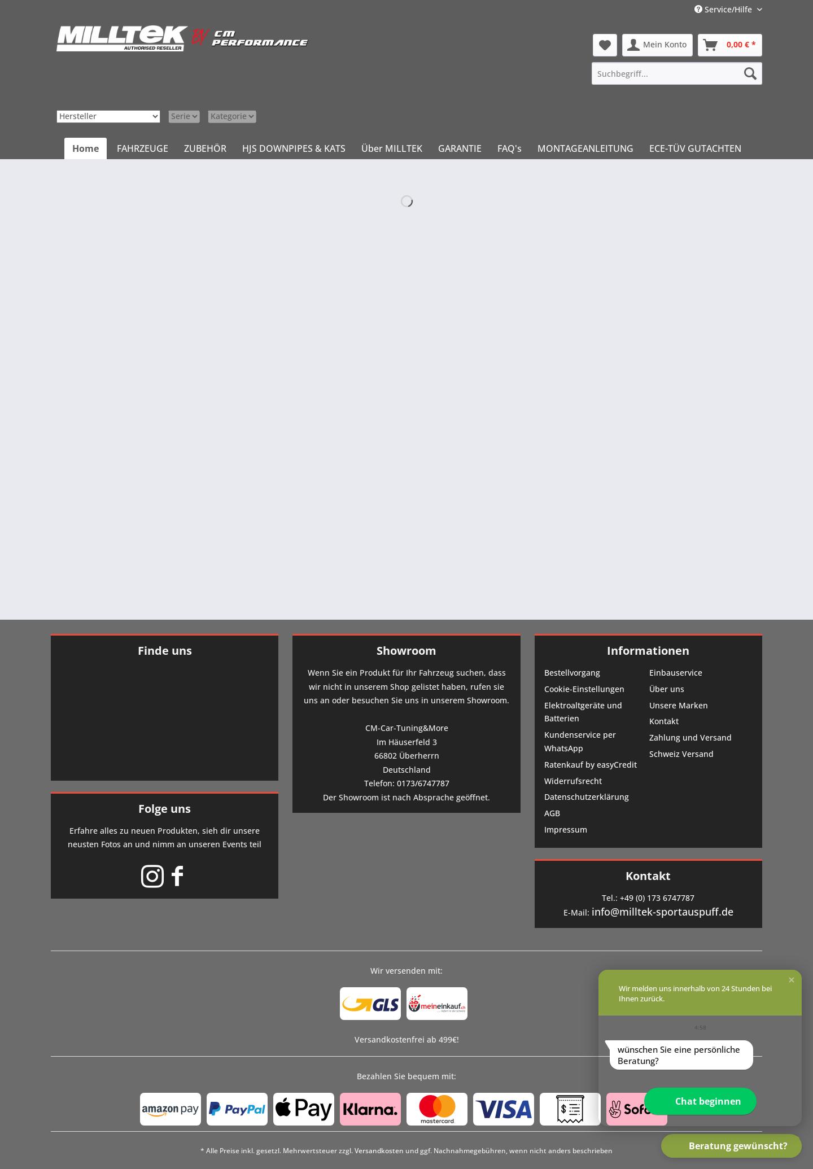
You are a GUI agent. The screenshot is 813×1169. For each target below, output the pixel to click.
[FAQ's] (509, 148)
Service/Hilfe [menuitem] (724, 9)
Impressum (565, 829)
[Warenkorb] (730, 45)
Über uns (666, 689)
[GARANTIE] (459, 148)
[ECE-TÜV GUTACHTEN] (695, 148)
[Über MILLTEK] (391, 148)
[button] (791, 980)
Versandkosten (379, 1150)
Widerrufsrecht (573, 781)
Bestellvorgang (572, 672)
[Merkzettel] (605, 45)
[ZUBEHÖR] (205, 148)
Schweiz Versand (681, 753)
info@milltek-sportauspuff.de (662, 911)
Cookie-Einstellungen (584, 689)
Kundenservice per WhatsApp (580, 741)
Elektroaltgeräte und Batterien (583, 712)
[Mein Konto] (657, 45)
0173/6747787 (423, 783)
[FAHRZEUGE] (142, 148)
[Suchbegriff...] (677, 73)
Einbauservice (675, 672)
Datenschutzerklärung (586, 796)
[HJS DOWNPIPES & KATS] (293, 148)
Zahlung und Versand (690, 737)
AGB (552, 813)
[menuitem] (677, 73)
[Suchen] (750, 73)
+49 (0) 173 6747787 (657, 897)
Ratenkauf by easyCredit (590, 764)
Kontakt (664, 721)
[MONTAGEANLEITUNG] (585, 148)
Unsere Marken (678, 705)
